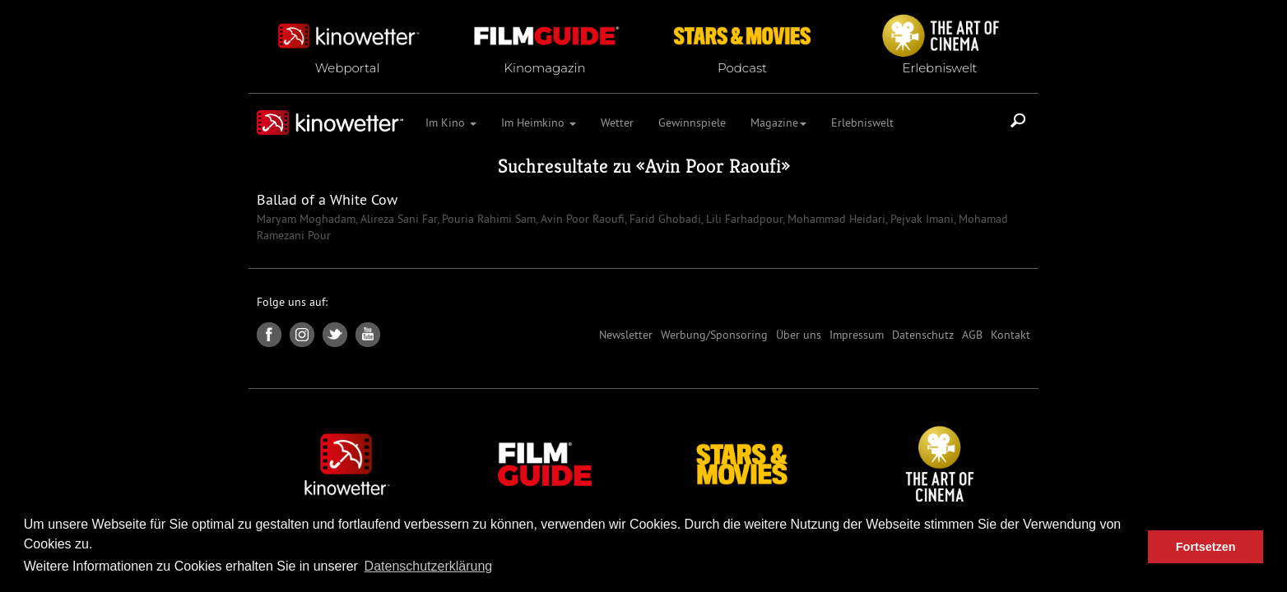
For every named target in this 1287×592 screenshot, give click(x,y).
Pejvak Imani (920, 218)
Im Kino (450, 122)
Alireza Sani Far (397, 218)
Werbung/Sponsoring (714, 334)
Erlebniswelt (862, 122)
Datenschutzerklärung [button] (429, 566)
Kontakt (1010, 334)
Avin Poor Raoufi (713, 166)
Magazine (778, 122)
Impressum (856, 334)
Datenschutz (923, 334)
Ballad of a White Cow (327, 199)
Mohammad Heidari (834, 218)
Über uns (798, 334)
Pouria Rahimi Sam (487, 218)
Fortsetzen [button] (1206, 546)
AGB (972, 334)
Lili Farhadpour (743, 218)
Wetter (617, 122)
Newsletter (626, 334)
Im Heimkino (538, 122)
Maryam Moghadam (306, 218)
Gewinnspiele (692, 122)
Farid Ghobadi (663, 218)
